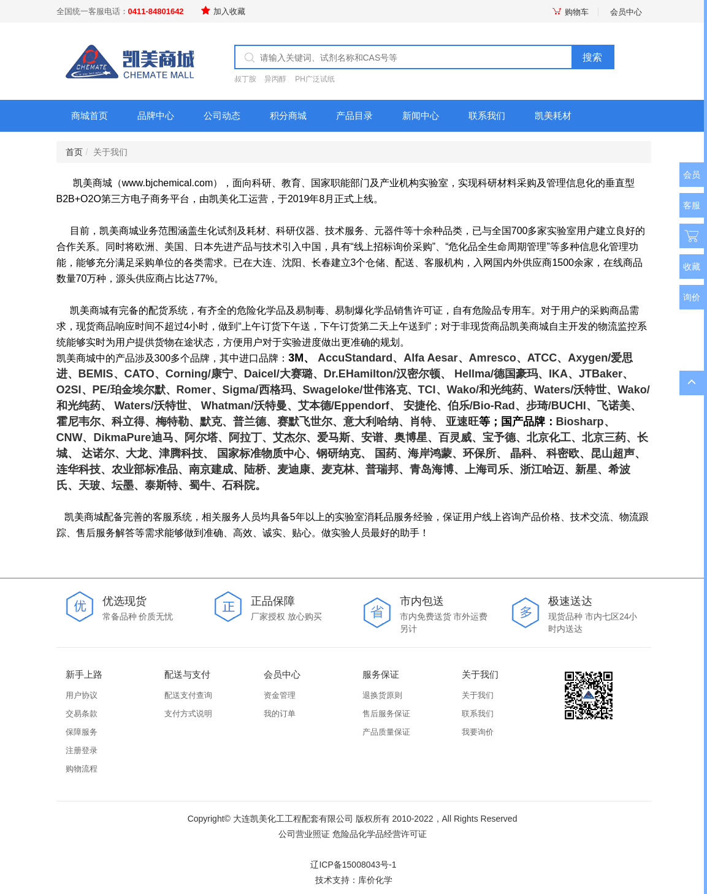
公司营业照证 (304, 834)
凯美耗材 (553, 115)
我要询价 (478, 732)
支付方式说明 (188, 713)
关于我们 (478, 695)
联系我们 (486, 115)
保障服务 (81, 732)
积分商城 (288, 115)
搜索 (592, 57)
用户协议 (81, 695)
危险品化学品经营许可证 (379, 834)
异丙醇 (275, 79)
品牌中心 (155, 115)
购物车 (570, 12)
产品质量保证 (386, 732)
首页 (74, 152)
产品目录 (354, 115)
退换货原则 (382, 695)
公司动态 (222, 115)
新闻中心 (420, 115)
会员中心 (626, 12)
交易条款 (81, 713)
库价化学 (375, 880)
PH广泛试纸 (315, 79)
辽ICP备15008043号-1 (353, 864)
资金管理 (280, 695)
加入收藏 (223, 11)
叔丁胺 (245, 79)
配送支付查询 (188, 695)
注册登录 (81, 750)
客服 (691, 205)
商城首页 (89, 115)
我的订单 (280, 713)
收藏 (691, 266)
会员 (691, 175)
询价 (691, 297)
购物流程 (81, 768)
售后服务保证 (386, 713)
